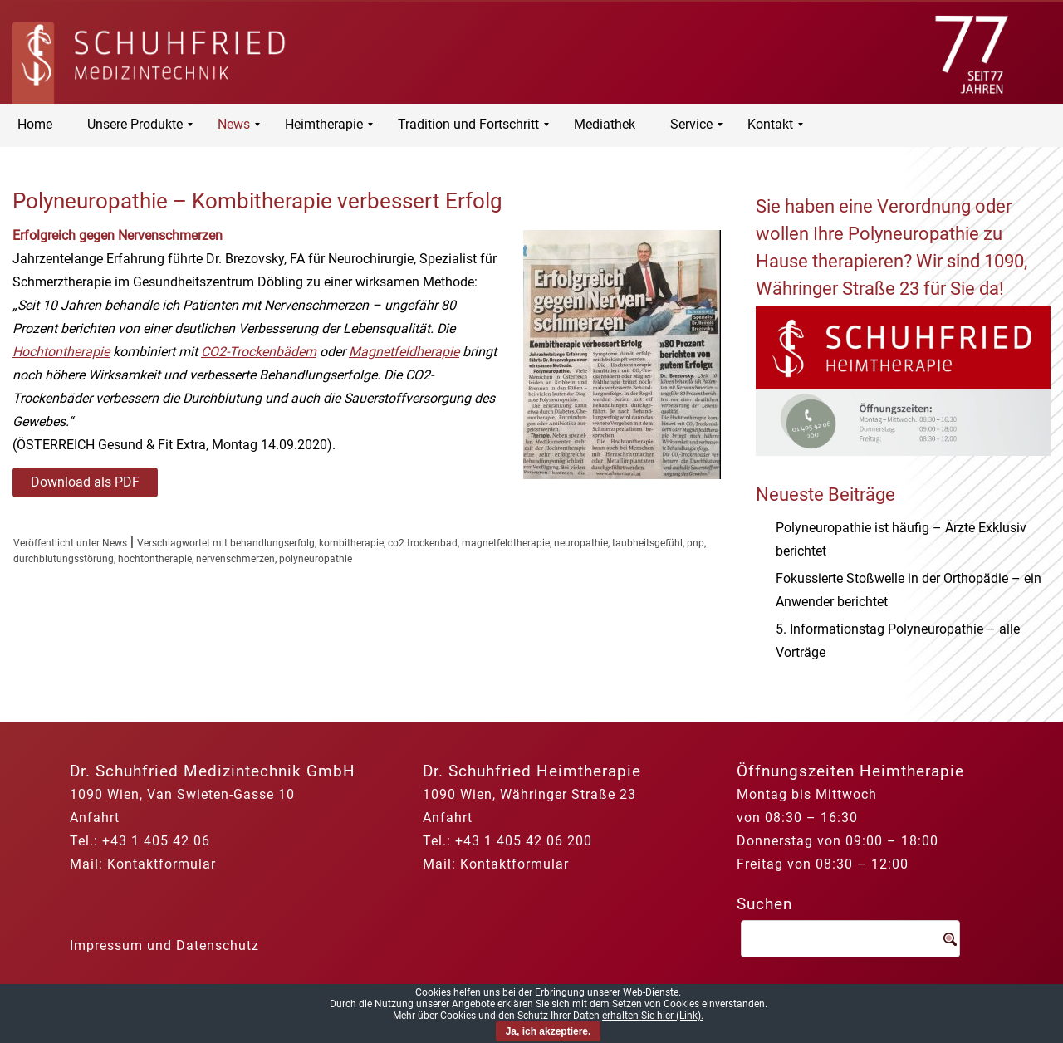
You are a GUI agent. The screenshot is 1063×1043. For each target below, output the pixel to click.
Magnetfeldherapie (404, 352)
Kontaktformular (161, 864)
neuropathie (581, 543)
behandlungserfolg (272, 543)
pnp (695, 543)
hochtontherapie (155, 559)
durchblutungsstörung (63, 559)
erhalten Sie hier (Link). (652, 1015)
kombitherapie (351, 543)
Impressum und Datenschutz (164, 945)
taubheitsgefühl (647, 543)
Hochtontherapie (61, 352)
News (114, 543)
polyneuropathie (315, 559)
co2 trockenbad (423, 543)
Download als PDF (85, 482)
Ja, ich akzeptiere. (548, 1031)
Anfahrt (95, 817)
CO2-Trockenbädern (258, 352)
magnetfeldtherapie (506, 543)
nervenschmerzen (235, 559)
